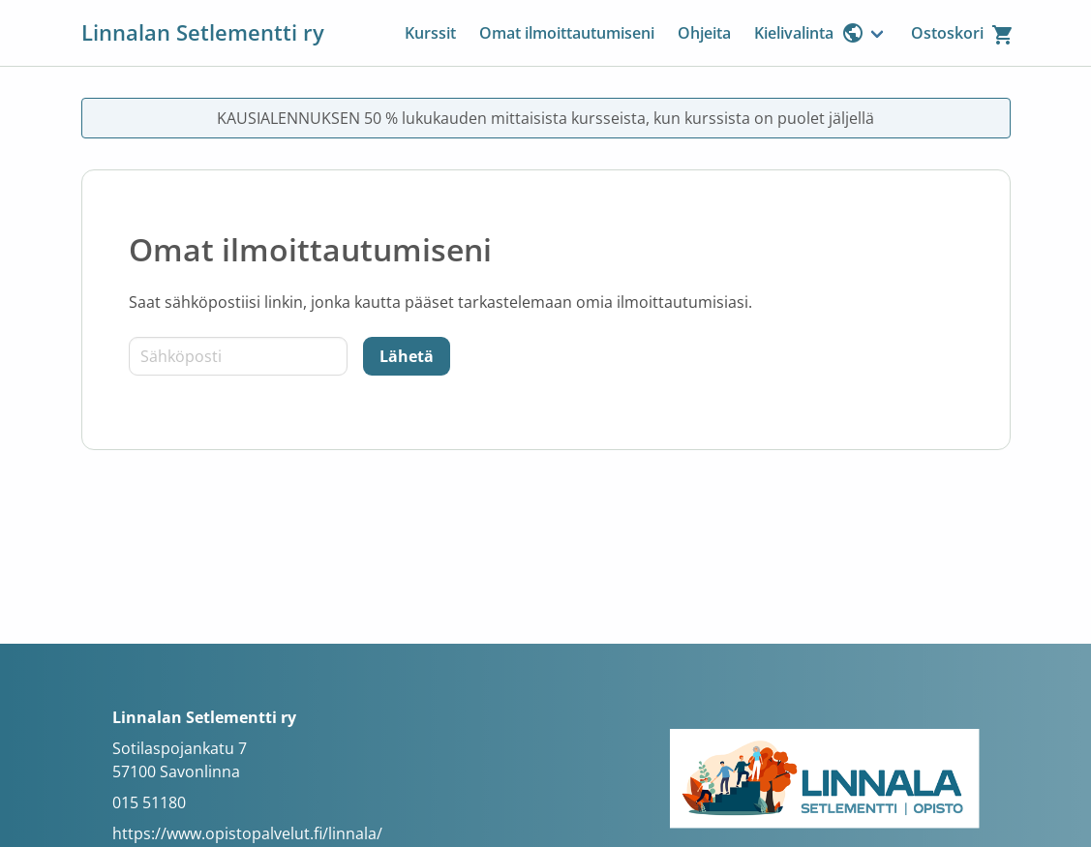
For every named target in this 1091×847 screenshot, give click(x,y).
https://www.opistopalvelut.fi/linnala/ (247, 833)
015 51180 (149, 802)
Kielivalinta (809, 33)
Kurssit (430, 33)
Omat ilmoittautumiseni (566, 33)
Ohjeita (704, 33)
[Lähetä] (406, 356)
